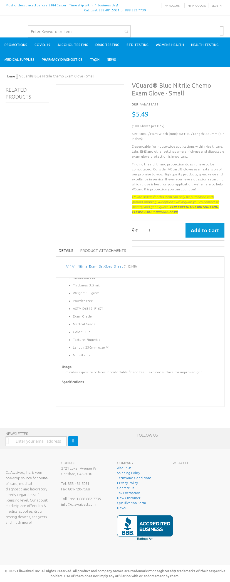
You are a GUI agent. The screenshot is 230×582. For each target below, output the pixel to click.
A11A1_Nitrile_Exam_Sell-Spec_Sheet (94, 266)
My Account (173, 5)
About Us (124, 468)
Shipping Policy (128, 473)
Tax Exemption (128, 493)
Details (66, 250)
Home (10, 76)
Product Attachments (103, 250)
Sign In (217, 5)
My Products (196, 5)
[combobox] (79, 31)
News (121, 508)
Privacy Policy (127, 483)
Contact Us (125, 488)
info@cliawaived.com (78, 504)
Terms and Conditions (134, 478)
